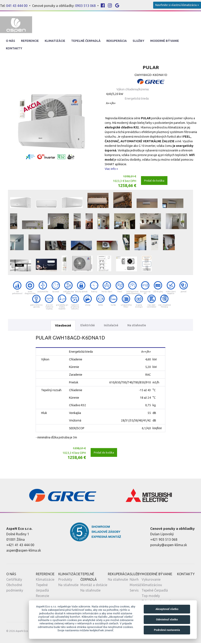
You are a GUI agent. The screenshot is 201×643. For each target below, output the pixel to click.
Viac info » (111, 168)
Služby (138, 40)
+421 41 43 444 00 (20, 545)
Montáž (135, 585)
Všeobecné (63, 325)
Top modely (151, 596)
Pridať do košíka (154, 180)
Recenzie (42, 596)
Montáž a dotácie (93, 585)
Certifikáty (14, 579)
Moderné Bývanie (164, 40)
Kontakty (14, 48)
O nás (10, 40)
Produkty (65, 579)
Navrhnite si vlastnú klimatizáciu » (177, 5)
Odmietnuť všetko (167, 619)
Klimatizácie (55, 40)
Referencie (30, 40)
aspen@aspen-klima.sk (23, 550)
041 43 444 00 (16, 6)
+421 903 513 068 (163, 539)
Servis (134, 590)
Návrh (134, 579)
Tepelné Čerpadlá (85, 40)
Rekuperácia (116, 40)
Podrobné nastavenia (167, 629)
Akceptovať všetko (166, 609)
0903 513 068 (85, 6)
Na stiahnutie (136, 325)
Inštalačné (111, 325)
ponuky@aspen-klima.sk (168, 545)
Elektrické (87, 325)
